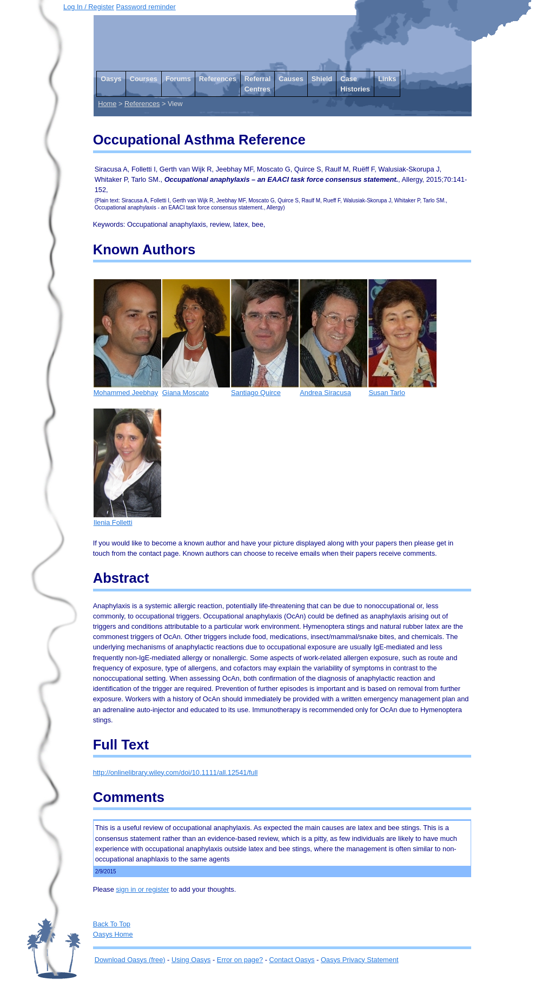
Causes (291, 79)
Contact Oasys (292, 960)
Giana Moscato (196, 389)
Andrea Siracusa (333, 389)
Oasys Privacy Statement (360, 960)
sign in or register (142, 889)
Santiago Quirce (265, 389)
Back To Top (111, 924)
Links (387, 79)
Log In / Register (88, 7)
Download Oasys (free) (130, 960)
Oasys (111, 79)
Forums (178, 79)
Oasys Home (113, 934)
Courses (143, 79)
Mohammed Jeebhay (127, 389)
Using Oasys (191, 960)
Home (107, 104)
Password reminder (146, 7)
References (217, 79)
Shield (322, 79)
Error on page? (240, 960)
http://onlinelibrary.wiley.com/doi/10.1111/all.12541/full (175, 772)
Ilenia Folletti (127, 519)
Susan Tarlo (402, 389)
